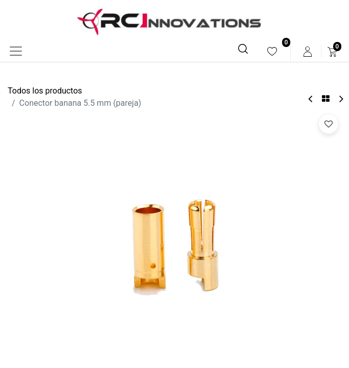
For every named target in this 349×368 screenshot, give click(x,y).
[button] (328, 123)
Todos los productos (45, 91)
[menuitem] (272, 51)
